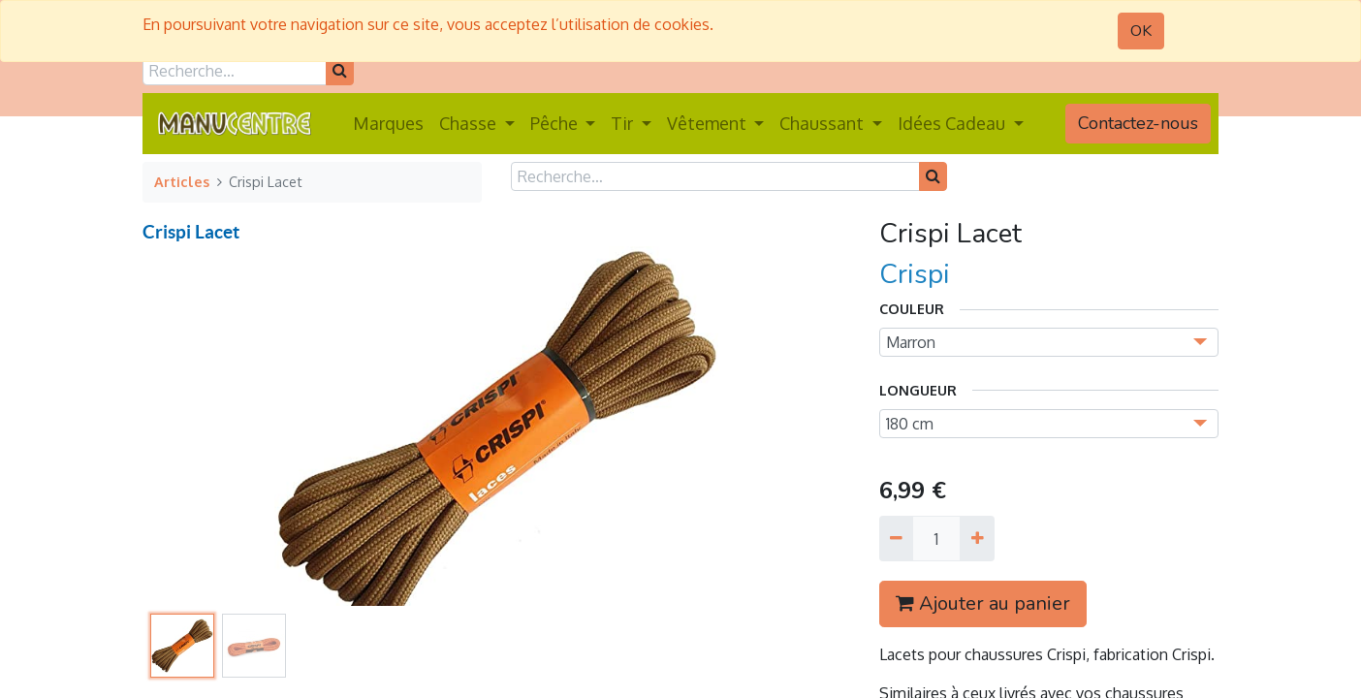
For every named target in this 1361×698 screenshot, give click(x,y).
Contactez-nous (1138, 123)
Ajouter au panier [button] (983, 603)
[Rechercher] (340, 70)
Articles (181, 181)
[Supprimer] (896, 538)
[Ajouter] (977, 538)
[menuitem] (388, 123)
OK (1141, 31)
